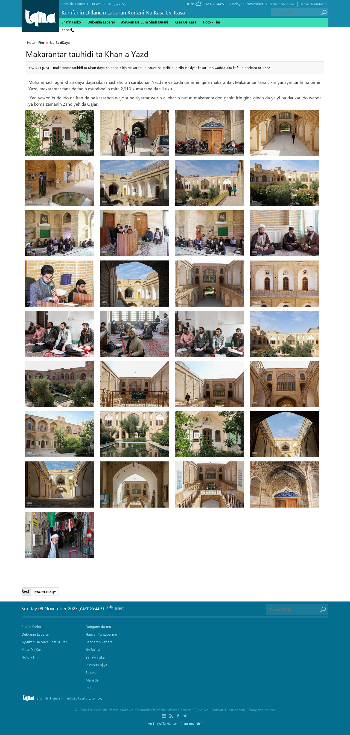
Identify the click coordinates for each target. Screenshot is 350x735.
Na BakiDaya (60, 42)
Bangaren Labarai (99, 641)
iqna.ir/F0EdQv (45, 592)
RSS (89, 687)
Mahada (92, 680)
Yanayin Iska (95, 657)
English (67, 3)
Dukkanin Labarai (101, 22)
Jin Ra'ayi (93, 649)
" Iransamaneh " (190, 723)
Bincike (91, 672)
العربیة (106, 4)
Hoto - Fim (35, 42)
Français (81, 3)
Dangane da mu (284, 4)
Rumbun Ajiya (96, 664)
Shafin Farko (71, 22)
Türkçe (95, 3)
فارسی (116, 4)
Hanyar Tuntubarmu (313, 4)
